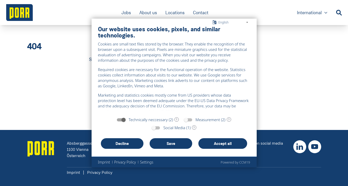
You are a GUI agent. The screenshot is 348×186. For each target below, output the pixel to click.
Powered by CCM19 (235, 162)
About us (148, 13)
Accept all (223, 143)
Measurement (208, 119)
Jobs (126, 13)
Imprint (73, 172)
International (312, 13)
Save (171, 143)
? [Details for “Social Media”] (194, 127)
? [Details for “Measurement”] (229, 119)
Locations (175, 13)
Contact (200, 13)
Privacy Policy (99, 172)
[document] (174, 69)
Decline (122, 143)
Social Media (174, 127)
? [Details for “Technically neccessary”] (176, 119)
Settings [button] (146, 162)
